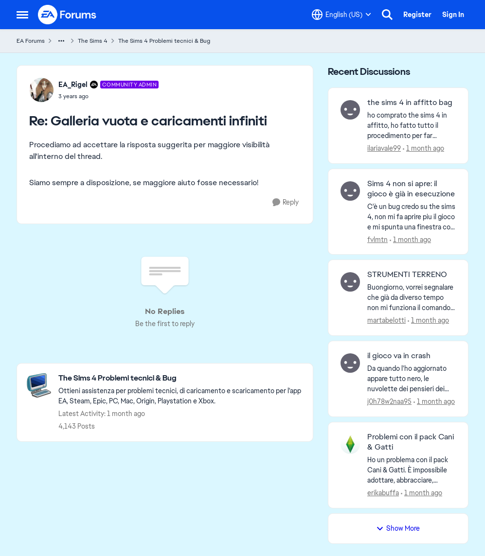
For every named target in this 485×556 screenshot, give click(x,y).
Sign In (453, 14)
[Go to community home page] (67, 14)
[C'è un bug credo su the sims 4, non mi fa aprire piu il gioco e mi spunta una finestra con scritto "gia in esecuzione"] (411, 216)
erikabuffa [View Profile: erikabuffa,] (383, 492)
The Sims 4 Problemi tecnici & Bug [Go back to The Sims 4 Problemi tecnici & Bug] (164, 41)
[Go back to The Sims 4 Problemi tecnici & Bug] (180, 378)
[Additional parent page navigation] (61, 41)
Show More (398, 528)
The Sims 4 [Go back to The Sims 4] (93, 41)
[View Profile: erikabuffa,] (350, 444)
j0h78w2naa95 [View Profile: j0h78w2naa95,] (389, 401)
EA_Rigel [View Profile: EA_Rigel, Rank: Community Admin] (73, 84)
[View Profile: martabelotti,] (350, 282)
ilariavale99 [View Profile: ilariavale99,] (384, 148)
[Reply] (285, 202)
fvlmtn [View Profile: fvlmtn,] (377, 239)
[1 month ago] (423, 148)
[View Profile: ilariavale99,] (350, 110)
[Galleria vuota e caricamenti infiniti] (108, 96)
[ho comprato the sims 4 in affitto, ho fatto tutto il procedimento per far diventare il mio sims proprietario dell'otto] (411, 125)
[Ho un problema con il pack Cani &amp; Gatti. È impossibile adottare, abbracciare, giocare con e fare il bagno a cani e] (411, 470)
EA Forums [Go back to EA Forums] (31, 41)
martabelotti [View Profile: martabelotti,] (386, 320)
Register (417, 14)
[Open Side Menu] (22, 14)
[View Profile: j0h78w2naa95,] (350, 363)
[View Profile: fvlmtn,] (350, 191)
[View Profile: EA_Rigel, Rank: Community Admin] (41, 90)
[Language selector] (341, 14)
